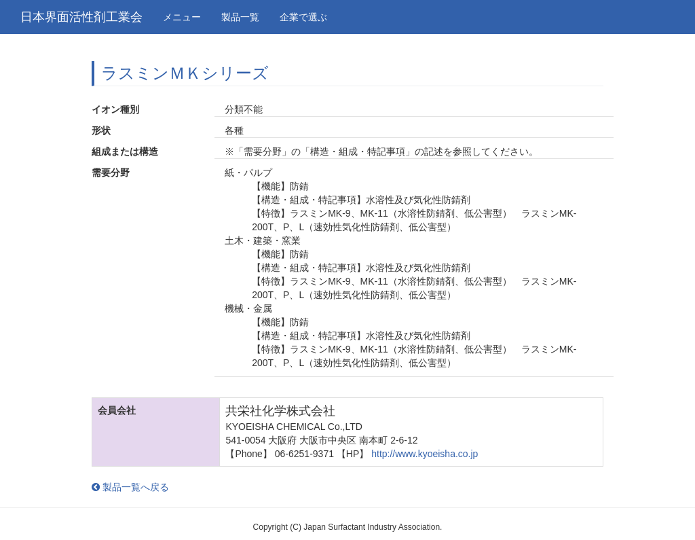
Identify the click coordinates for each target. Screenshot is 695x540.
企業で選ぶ (303, 17)
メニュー (182, 17)
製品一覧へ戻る (130, 487)
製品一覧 (240, 17)
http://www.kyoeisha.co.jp (424, 453)
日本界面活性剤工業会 (81, 17)
